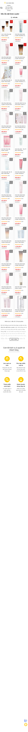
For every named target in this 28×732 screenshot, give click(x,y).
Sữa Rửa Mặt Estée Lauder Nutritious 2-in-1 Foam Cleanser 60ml (20, 80)
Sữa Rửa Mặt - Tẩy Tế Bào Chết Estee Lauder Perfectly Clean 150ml (20, 149)
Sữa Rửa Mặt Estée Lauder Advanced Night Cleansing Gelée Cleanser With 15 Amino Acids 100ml (7, 241)
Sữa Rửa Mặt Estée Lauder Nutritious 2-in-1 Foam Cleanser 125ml (20, 218)
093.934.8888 (8, 7)
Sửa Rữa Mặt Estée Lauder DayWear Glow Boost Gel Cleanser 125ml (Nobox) (20, 35)
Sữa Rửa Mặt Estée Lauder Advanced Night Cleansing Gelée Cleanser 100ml (20, 264)
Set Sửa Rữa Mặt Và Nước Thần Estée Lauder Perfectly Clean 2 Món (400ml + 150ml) (21, 241)
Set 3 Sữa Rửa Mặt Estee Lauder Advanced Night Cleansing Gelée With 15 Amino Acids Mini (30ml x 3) (6, 35)
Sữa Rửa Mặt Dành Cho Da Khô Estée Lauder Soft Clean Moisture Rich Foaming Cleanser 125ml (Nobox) (7, 57)
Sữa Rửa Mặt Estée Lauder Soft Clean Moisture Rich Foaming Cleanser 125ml (7, 126)
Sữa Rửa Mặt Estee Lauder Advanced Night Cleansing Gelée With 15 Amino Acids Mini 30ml (20, 57)
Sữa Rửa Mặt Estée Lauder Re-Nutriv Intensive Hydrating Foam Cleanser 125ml (20, 310)
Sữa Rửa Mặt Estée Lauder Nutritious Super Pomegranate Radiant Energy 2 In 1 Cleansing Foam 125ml (21, 172)
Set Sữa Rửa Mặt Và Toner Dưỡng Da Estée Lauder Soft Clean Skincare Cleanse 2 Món (21, 126)
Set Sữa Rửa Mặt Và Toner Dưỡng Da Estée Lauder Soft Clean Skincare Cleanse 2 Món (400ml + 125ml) (7, 310)
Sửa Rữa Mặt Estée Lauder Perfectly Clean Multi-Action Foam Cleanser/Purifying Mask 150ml (7, 195)
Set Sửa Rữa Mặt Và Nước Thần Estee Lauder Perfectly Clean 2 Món (7, 80)
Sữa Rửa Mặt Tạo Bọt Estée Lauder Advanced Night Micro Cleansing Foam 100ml (21, 287)
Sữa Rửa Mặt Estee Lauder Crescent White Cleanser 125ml (7, 103)
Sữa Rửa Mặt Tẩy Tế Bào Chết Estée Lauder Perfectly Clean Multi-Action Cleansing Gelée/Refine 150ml (7, 172)
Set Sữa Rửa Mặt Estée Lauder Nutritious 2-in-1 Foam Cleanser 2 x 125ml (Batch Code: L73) (6, 149)
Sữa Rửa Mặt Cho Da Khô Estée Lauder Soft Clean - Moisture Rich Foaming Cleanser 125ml (20, 103)
